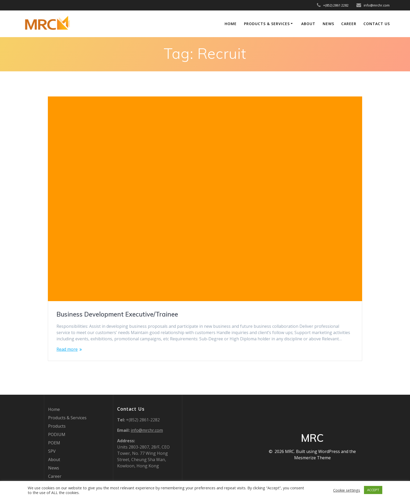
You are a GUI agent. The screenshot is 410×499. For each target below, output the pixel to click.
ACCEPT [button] (373, 489)
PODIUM (56, 434)
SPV (52, 451)
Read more (67, 349)
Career (348, 23)
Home (231, 23)
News (328, 23)
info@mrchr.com (147, 430)
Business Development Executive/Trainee (117, 314)
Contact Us (376, 23)
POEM (54, 443)
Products (57, 426)
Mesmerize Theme (312, 458)
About (308, 23)
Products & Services (267, 23)
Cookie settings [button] (346, 490)
